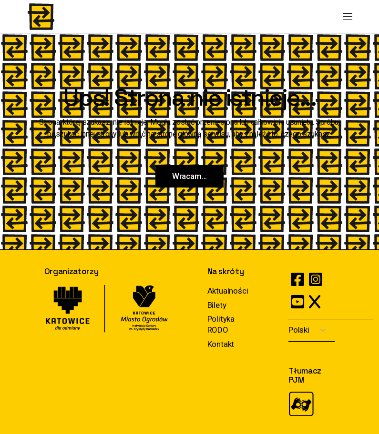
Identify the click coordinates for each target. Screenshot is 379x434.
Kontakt (221, 344)
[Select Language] (311, 330)
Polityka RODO (221, 324)
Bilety (216, 305)
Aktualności (227, 291)
